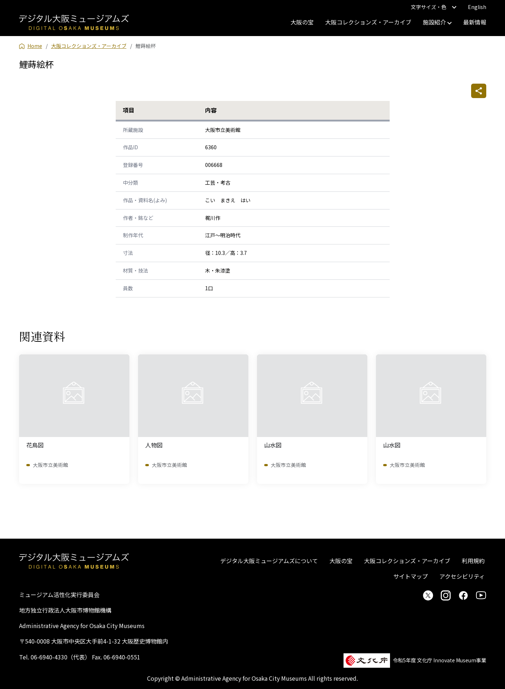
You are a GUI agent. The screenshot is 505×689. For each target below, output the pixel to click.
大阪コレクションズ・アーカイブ (368, 22)
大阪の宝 (302, 22)
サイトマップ (410, 576)
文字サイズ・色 (433, 6)
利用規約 (473, 560)
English (477, 6)
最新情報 (474, 22)
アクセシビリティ (462, 576)
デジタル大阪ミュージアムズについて (269, 560)
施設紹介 (437, 22)
